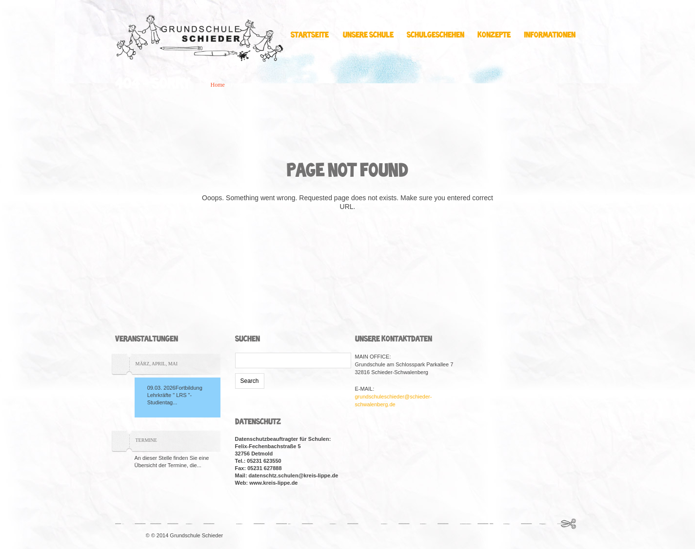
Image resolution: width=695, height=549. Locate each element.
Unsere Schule (370, 35)
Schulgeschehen (438, 35)
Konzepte (496, 35)
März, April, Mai (157, 363)
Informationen (552, 35)
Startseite (310, 35)
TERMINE (146, 440)
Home (218, 84)
